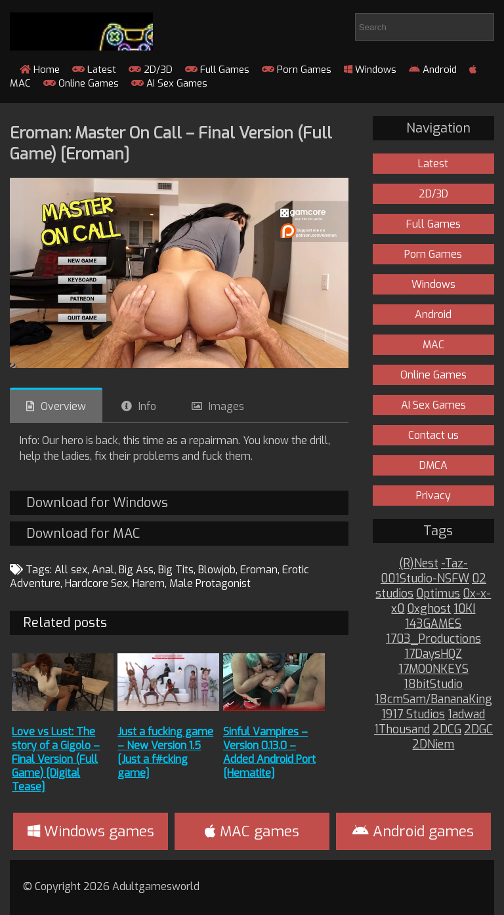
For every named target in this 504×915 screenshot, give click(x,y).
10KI (464, 609)
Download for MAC (83, 533)
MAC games (252, 831)
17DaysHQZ (433, 654)
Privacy (433, 495)
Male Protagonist (210, 583)
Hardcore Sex (96, 583)
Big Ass (136, 570)
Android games (413, 831)
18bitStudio (433, 684)
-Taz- (454, 563)
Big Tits (176, 570)
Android (433, 69)
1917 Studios (413, 714)
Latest (94, 69)
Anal (103, 570)
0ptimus (438, 593)
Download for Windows (97, 503)
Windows (370, 69)
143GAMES (433, 624)
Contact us (433, 435)
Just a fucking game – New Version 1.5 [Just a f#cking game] (165, 752)
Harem (149, 583)
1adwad (466, 714)
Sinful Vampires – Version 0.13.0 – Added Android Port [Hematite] (269, 752)
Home (40, 69)
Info (147, 406)
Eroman (259, 570)
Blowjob (217, 570)
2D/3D (151, 69)
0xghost (429, 609)
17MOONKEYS (433, 669)
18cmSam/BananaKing (433, 699)
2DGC (478, 729)
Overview (63, 406)
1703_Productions (433, 639)
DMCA (433, 465)
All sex (70, 570)
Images (226, 406)
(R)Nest (418, 563)
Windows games (91, 831)
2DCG (446, 729)
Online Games (81, 83)
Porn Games (296, 69)
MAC (433, 345)
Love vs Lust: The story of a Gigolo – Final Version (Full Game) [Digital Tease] (56, 759)
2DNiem (433, 744)
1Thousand (402, 729)
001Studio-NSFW (425, 578)
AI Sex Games (169, 83)
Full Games (217, 69)
